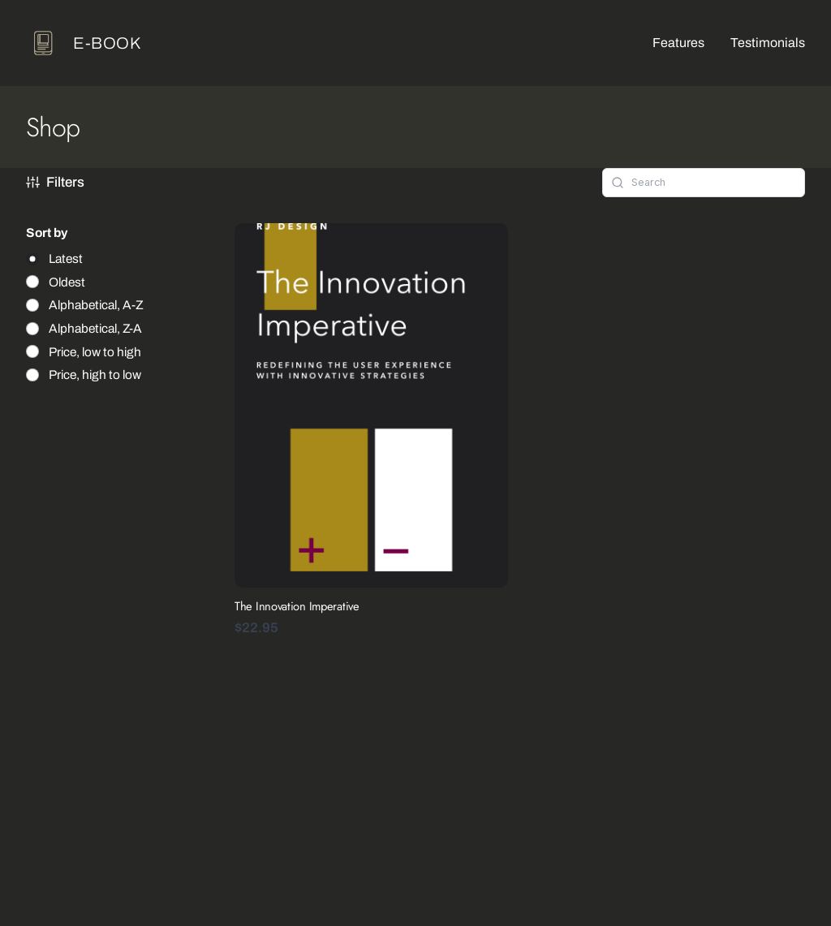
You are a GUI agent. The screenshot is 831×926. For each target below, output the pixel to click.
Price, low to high (95, 352)
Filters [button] (55, 182)
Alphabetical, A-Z (96, 305)
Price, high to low (95, 374)
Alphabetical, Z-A (95, 328)
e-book (107, 43)
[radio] (54, 258)
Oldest (67, 282)
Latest (66, 258)
